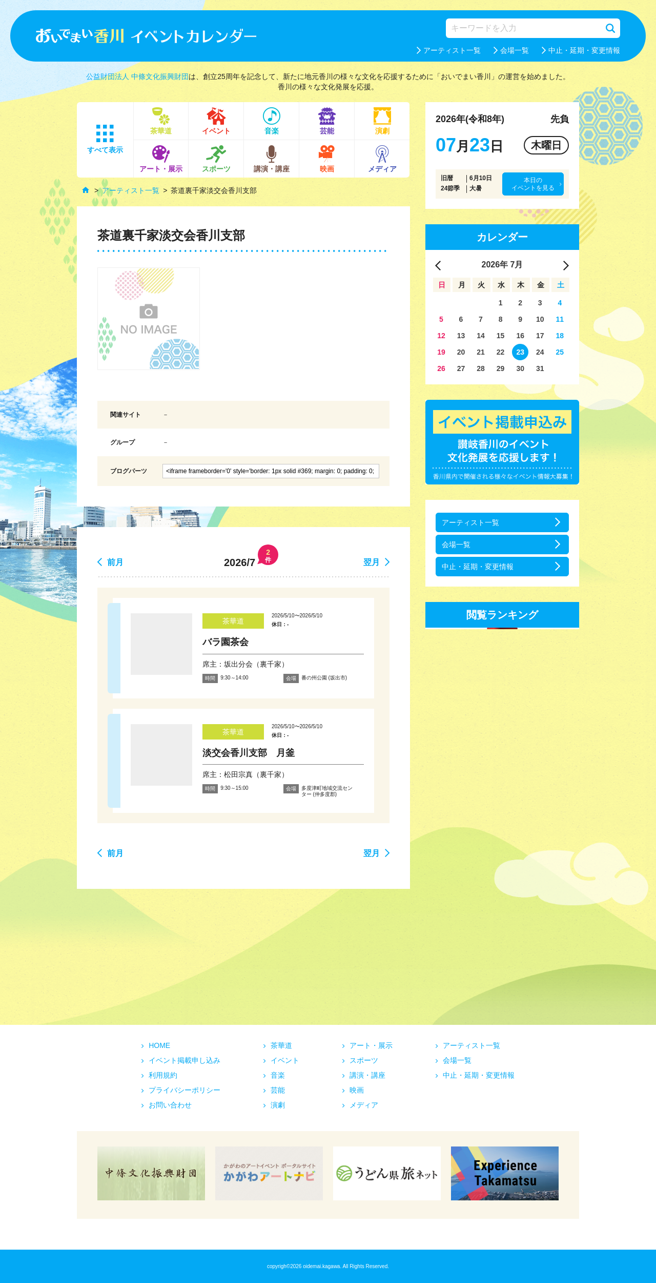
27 (461, 368)
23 (520, 352)
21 (481, 352)
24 (540, 352)
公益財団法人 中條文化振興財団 (137, 76)
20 (461, 352)
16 (520, 336)
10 (540, 319)
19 (441, 352)
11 (560, 319)
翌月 (371, 562)
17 (540, 336)
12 (441, 336)
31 (540, 368)
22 (501, 352)
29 (501, 368)
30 (520, 368)
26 (441, 368)
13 (461, 336)
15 (501, 336)
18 (560, 336)
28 (481, 368)
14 (481, 336)
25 (560, 352)
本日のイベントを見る (533, 184)
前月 (115, 562)
